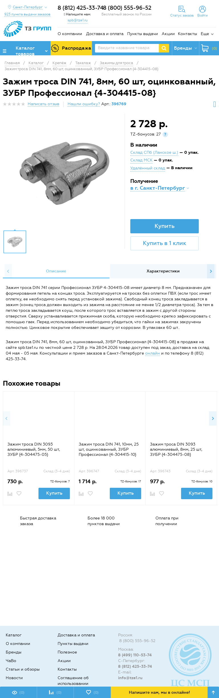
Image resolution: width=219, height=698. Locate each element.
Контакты (187, 33)
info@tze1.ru (130, 677)
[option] (64, 173)
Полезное (67, 652)
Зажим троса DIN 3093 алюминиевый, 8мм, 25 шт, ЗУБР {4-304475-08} (176, 449)
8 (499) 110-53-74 (135, 655)
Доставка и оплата (104, 33)
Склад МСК (141, 160)
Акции (168, 33)
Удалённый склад (147, 168)
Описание (56, 271)
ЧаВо (11, 660)
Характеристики (163, 271)
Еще (205, 33)
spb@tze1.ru (78, 20)
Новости (14, 677)
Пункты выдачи (142, 33)
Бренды (13, 652)
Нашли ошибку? (84, 104)
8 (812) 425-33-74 (81, 8)
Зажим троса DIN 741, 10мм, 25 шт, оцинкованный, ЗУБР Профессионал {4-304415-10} (109, 449)
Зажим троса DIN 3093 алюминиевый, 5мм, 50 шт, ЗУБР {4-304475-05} (33, 449)
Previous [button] (8, 271)
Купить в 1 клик (164, 243)
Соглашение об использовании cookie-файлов (73, 683)
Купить (165, 225)
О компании (70, 33)
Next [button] (210, 271)
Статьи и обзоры (23, 669)
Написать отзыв (43, 104)
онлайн (152, 353)
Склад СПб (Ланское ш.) (154, 152)
